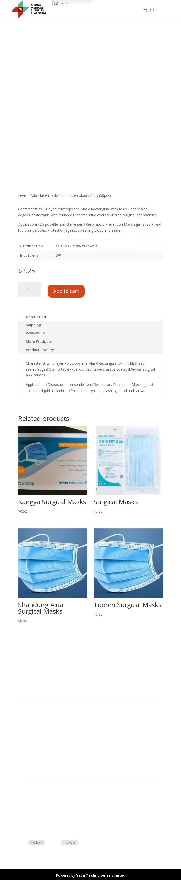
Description (36, 314)
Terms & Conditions (34, 798)
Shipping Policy (30, 804)
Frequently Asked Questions (41, 816)
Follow (36, 840)
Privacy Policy (29, 746)
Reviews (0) (35, 331)
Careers (24, 740)
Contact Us (27, 810)
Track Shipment (30, 821)
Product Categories (34, 716)
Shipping (33, 322)
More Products (39, 339)
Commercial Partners (35, 728)
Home (23, 710)
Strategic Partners (32, 722)
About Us (25, 734)
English (62, 3)
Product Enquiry (40, 347)
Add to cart (66, 288)
